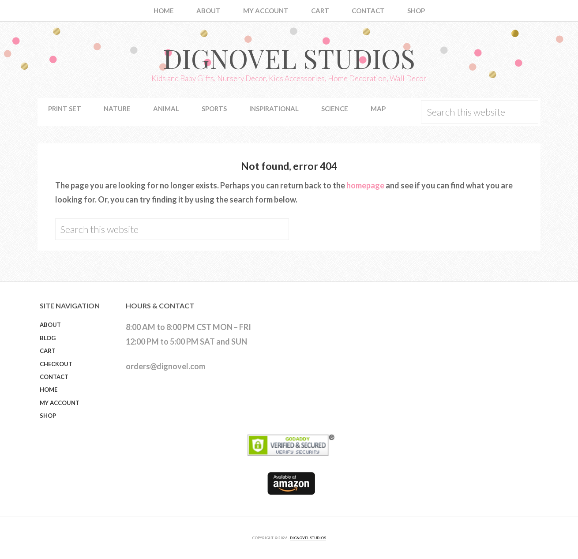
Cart (48, 350)
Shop (48, 415)
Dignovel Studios (289, 57)
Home (48, 389)
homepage (365, 185)
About (50, 324)
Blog (48, 337)
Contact (54, 376)
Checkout (56, 364)
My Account (59, 402)
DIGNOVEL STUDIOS (308, 538)
